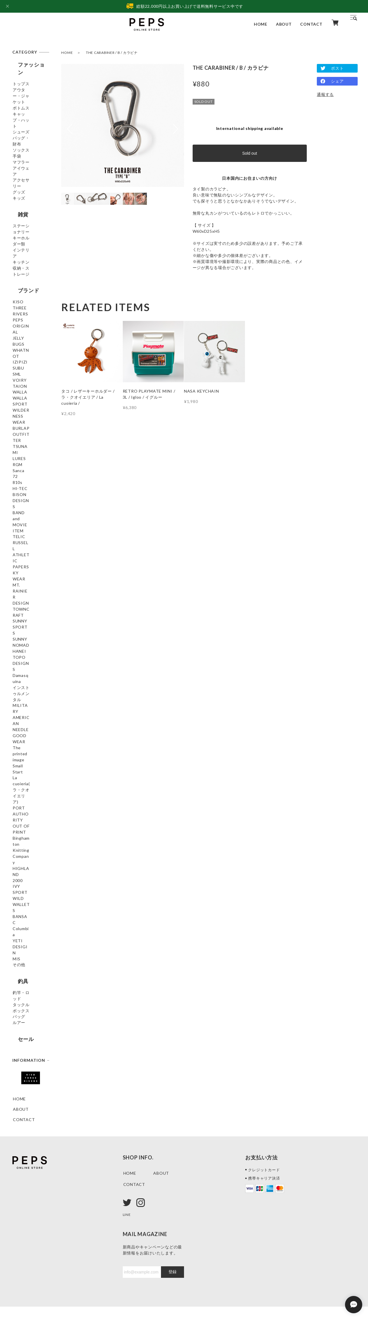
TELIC (19, 567)
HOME (260, 24)
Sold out (249, 153)
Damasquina (25, 678)
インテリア (23, 268)
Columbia (22, 876)
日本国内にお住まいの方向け (249, 178)
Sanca (19, 499)
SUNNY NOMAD (29, 647)
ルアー (19, 973)
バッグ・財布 (26, 141)
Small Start (23, 759)
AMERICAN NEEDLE (24, 719)
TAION (20, 412)
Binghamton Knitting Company (25, 818)
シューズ (21, 130)
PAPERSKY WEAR (24, 597)
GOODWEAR (26, 732)
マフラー (21, 172)
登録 (172, 1233)
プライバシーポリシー (31, 1283)
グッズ (19, 203)
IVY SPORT (25, 845)
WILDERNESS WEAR (26, 442)
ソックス (21, 151)
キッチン (21, 279)
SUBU (18, 381)
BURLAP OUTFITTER (25, 458)
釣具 (17, 923)
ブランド (23, 311)
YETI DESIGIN (27, 887)
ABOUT (284, 24)
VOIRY (20, 402)
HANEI (19, 658)
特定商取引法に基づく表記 (87, 1283)
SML (17, 392)
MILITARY (23, 705)
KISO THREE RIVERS (26, 326)
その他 (19, 907)
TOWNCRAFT (27, 627)
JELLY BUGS (25, 350)
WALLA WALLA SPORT (28, 426)
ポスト (337, 68)
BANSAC (22, 866)
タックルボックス (28, 949)
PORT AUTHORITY (26, 789)
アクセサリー (26, 193)
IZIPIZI (20, 371)
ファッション (28, 64)
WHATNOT (24, 361)
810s (18, 519)
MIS (17, 897)
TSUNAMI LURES (23, 475)
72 (15, 509)
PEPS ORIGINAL (29, 340)
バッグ (19, 962)
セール (20, 988)
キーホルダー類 (28, 258)
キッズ (19, 213)
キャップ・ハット (28, 117)
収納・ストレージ (28, 292)
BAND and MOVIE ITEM (26, 553)
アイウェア (23, 182)
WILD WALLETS (29, 856)
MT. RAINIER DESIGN (26, 613)
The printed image (25, 745)
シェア (337, 81)
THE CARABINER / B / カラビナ (112, 52)
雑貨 (17, 229)
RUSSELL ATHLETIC (23, 580)
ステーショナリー (28, 245)
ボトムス (21, 104)
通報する (325, 94)
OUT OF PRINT (28, 802)
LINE (127, 1176)
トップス (21, 77)
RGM (18, 488)
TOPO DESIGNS (29, 668)
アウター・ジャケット (28, 90)
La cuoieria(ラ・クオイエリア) (28, 772)
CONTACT (311, 24)
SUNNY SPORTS (29, 637)
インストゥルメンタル (28, 692)
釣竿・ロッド (26, 936)
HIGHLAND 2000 (30, 835)
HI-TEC (20, 530)
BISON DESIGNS (30, 540)
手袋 (17, 162)
